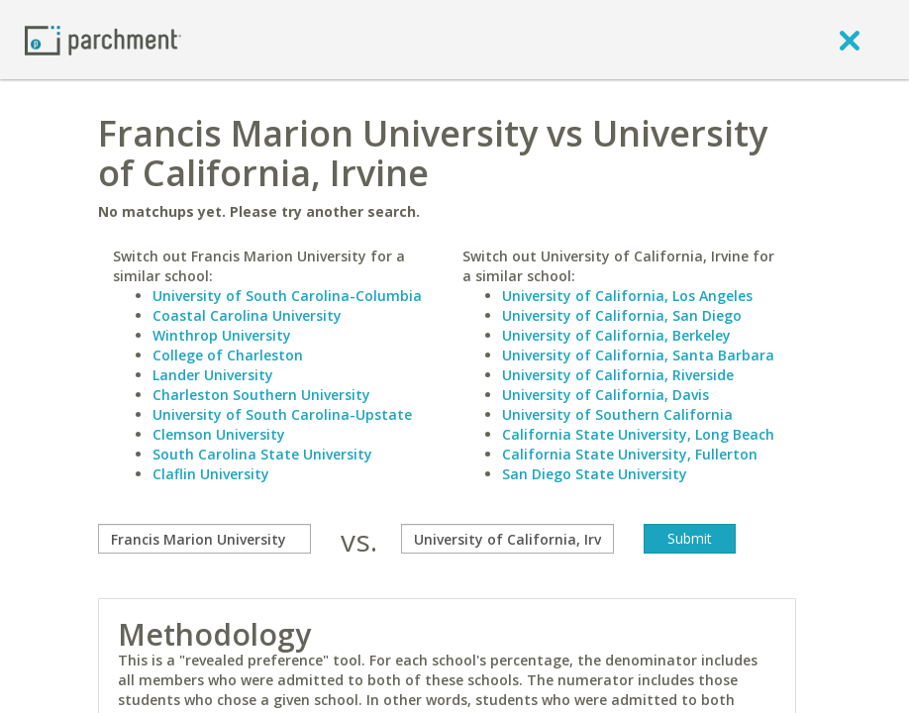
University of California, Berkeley (616, 335)
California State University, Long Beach (638, 434)
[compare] (204, 539)
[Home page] (103, 39)
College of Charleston (227, 355)
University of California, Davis (605, 394)
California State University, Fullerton (630, 454)
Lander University (212, 374)
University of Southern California (617, 414)
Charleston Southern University (261, 394)
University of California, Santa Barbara (638, 355)
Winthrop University (221, 335)
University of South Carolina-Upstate (282, 414)
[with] (507, 539)
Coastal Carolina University (247, 315)
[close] (849, 39)
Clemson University (218, 434)
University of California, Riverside (618, 374)
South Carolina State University (262, 454)
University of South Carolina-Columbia (287, 295)
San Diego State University (594, 473)
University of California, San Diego (622, 315)
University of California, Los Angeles (627, 295)
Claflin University (210, 473)
